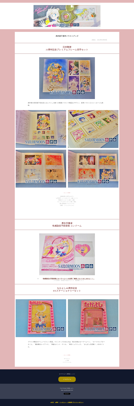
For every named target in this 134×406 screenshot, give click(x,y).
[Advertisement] (67, 212)
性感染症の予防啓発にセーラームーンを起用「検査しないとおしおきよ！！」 (69, 278)
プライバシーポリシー (77, 402)
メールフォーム (67, 379)
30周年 (56, 402)
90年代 (52, 402)
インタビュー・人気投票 (65, 402)
